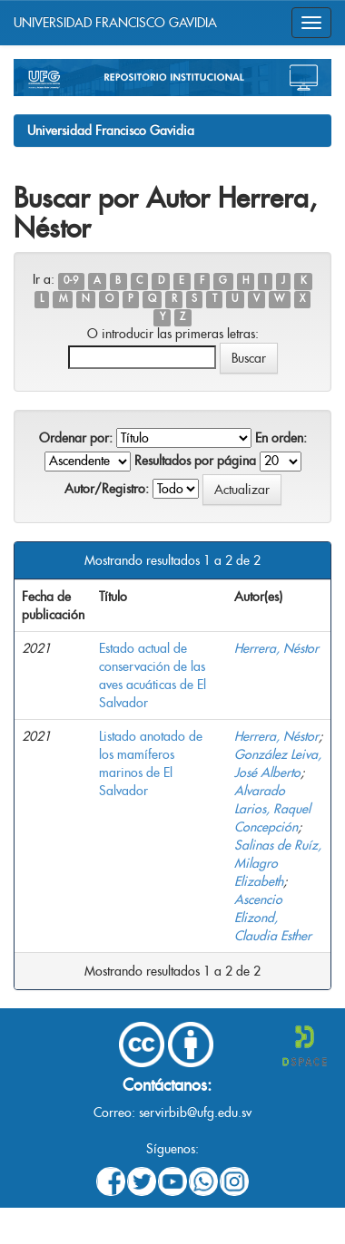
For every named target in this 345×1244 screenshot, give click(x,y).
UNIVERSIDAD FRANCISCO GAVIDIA (115, 23)
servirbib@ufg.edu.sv (195, 1112)
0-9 (71, 281)
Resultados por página (195, 460)
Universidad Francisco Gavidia (110, 130)
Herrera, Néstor (276, 648)
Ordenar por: (76, 438)
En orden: (281, 438)
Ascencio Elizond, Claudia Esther (272, 917)
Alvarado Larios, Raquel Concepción (272, 808)
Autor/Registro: (106, 489)
